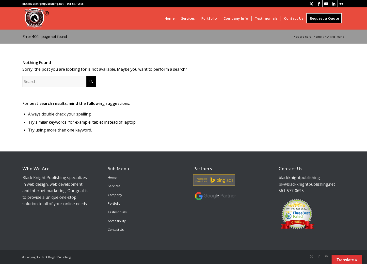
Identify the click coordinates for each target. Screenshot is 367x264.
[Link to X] (311, 3)
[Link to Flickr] (341, 3)
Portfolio (114, 203)
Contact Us (116, 229)
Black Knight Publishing (56, 257)
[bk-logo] (36, 18)
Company (115, 195)
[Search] (59, 81)
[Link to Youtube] (326, 3)
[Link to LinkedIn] (333, 3)
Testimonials (117, 212)
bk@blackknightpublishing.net (43, 3)
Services (114, 186)
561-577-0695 (75, 3)
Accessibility (117, 221)
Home (112, 177)
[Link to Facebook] (318, 3)
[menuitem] (169, 18)
